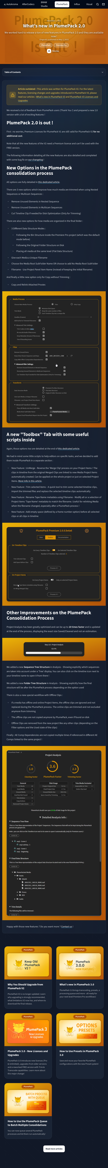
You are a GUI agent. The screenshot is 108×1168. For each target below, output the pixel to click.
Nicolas (55, 51)
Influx (77, 4)
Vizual (89, 4)
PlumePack (62, 4)
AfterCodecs (28, 4)
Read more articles (54, 1148)
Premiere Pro (61, 45)
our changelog (35, 159)
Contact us (66, 926)
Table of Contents (54, 72)
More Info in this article (30, 481)
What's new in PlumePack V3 (50, 97)
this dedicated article (48, 182)
